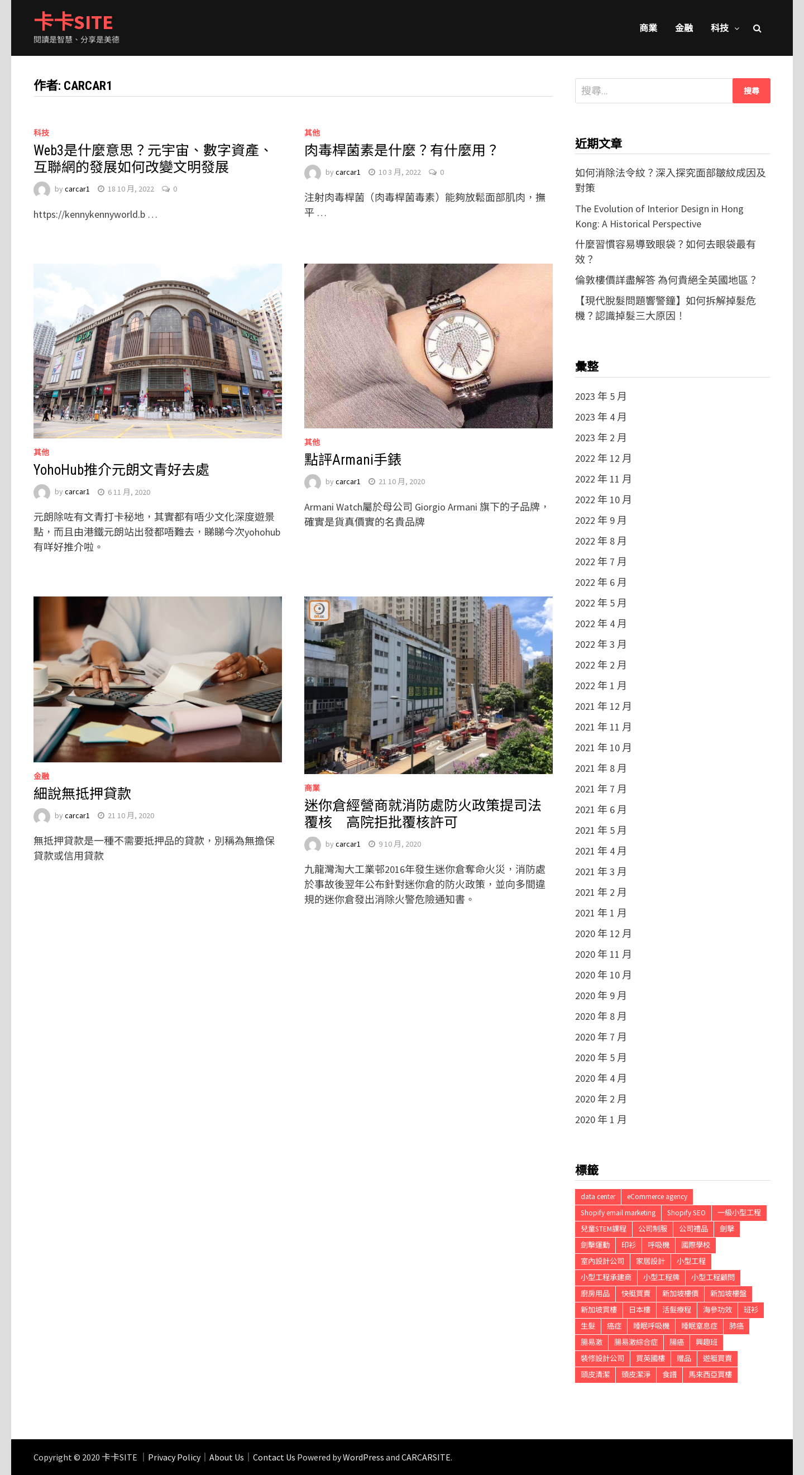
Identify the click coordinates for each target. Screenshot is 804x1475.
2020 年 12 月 (603, 933)
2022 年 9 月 (601, 520)
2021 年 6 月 (601, 809)
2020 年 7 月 (601, 1036)
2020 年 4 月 (601, 1078)
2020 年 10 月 (603, 974)
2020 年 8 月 (601, 1016)
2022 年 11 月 (603, 478)
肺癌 (736, 1326)
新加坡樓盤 (728, 1294)
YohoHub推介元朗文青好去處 (121, 470)
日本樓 (639, 1310)
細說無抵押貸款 (82, 794)
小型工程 (691, 1261)
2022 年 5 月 (601, 602)
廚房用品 (595, 1294)
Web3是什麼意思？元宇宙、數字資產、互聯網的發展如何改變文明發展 (153, 158)
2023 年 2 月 (601, 437)
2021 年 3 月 (601, 871)
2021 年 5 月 (601, 830)
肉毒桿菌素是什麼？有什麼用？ (402, 150)
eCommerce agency (657, 1196)
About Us (226, 1457)
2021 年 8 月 (601, 768)
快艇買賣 (635, 1294)
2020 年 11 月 (603, 954)
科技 (720, 28)
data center (598, 1196)
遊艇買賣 (717, 1358)
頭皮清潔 (595, 1374)
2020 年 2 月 (601, 1098)
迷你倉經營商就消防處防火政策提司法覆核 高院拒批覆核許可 (423, 814)
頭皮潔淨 (635, 1374)
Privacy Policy (174, 1457)
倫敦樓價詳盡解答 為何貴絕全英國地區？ (666, 280)
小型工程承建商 (606, 1277)
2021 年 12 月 (603, 706)
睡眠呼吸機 (651, 1326)
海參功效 (717, 1310)
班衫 (751, 1310)
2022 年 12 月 (603, 458)
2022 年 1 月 (601, 685)
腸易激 (591, 1342)
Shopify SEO (686, 1213)
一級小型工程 (739, 1213)
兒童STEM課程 (603, 1229)
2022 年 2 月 (601, 664)
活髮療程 (676, 1310)
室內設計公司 (602, 1261)
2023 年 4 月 (601, 416)
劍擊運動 (595, 1245)
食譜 (669, 1374)
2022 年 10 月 (603, 499)
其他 (312, 133)
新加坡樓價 (680, 1294)
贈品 (684, 1358)
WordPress (363, 1457)
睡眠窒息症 (699, 1326)
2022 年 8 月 (601, 540)
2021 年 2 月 (601, 892)
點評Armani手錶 (352, 460)
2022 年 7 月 (601, 561)
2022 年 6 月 (601, 582)
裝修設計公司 (602, 1358)
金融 (684, 28)
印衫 (628, 1245)
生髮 (588, 1326)
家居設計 (650, 1261)
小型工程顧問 (713, 1277)
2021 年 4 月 (601, 850)
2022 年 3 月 (601, 644)
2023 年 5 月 (601, 396)
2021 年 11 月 (603, 726)
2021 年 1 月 (601, 912)
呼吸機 (658, 1245)
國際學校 (695, 1245)
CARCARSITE (426, 1457)
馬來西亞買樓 (710, 1374)
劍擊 (727, 1229)
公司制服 (652, 1229)
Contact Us (274, 1457)
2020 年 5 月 (601, 1057)
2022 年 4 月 (601, 623)
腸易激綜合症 (636, 1342)
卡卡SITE (73, 22)
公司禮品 (693, 1229)
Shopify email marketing (618, 1213)
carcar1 (77, 189)
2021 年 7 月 (601, 788)
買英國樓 (650, 1358)
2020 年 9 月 (601, 995)
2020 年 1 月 (601, 1119)
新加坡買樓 (599, 1310)
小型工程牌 (661, 1277)
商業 (648, 28)
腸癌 (676, 1342)
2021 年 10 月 (603, 747)
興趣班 (706, 1342)
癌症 (614, 1326)
